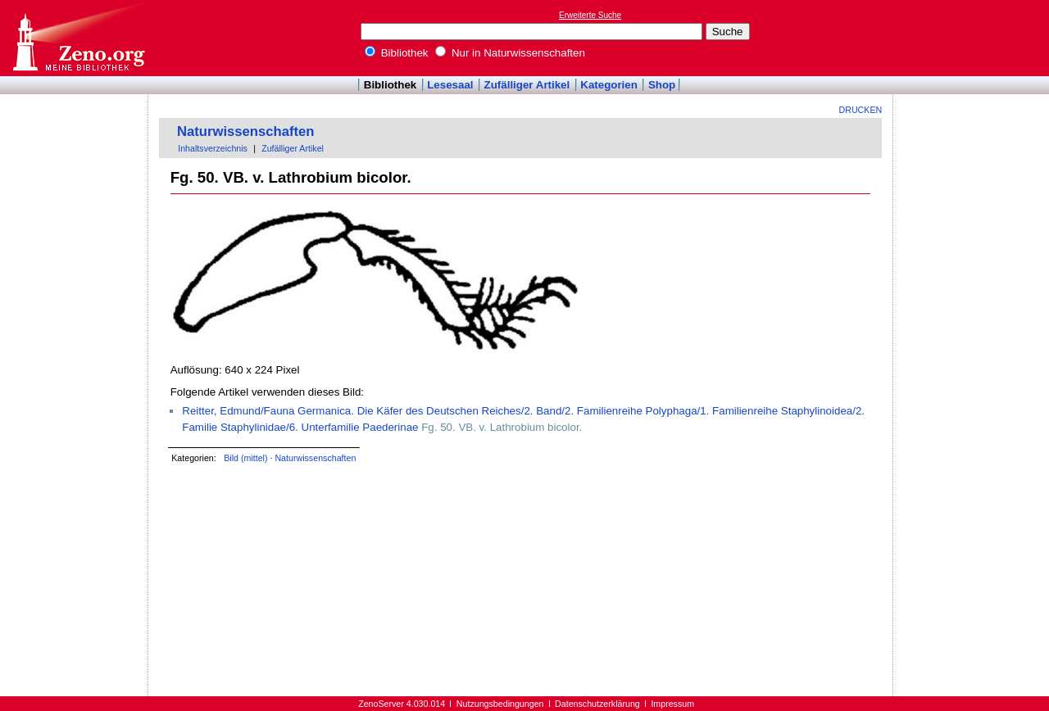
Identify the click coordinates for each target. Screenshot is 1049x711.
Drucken (861, 110)
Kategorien (609, 85)
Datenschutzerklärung (597, 704)
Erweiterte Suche (590, 15)
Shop (661, 85)
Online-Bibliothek (78, 38)
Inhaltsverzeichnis (212, 148)
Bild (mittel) (245, 458)
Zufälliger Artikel (527, 85)
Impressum (672, 704)
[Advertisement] (973, 38)
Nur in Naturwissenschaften (510, 53)
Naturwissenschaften (246, 131)
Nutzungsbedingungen (500, 704)
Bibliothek (397, 53)
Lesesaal (450, 85)
